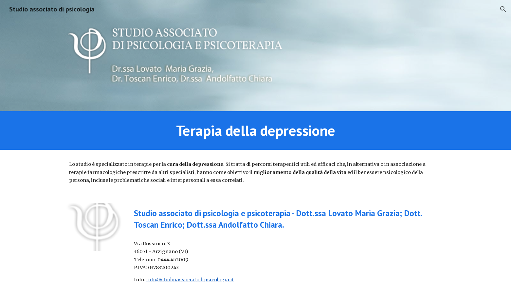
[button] (503, 9)
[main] (255, 130)
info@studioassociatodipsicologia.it (190, 280)
